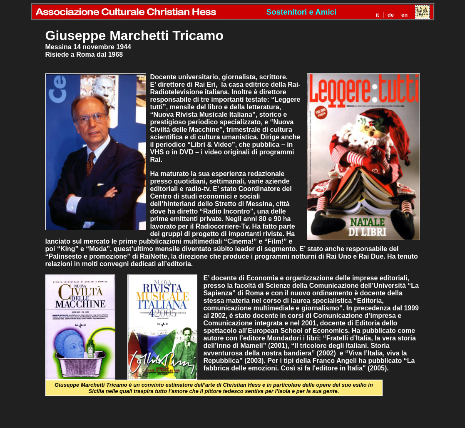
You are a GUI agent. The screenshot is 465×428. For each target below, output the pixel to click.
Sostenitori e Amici (301, 12)
